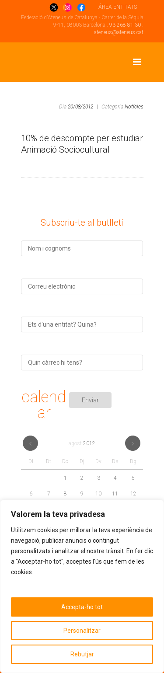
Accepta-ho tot (82, 606)
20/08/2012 (80, 107)
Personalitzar (82, 630)
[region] (82, 586)
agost (82, 443)
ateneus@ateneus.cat (118, 32)
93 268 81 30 (125, 25)
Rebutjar (82, 654)
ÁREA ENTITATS (117, 7)
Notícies (134, 107)
